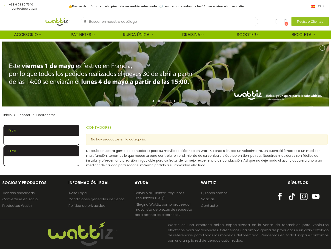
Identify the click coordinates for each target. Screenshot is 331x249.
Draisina (191, 34)
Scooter (246, 34)
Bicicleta (301, 34)
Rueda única (136, 34)
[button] (310, 21)
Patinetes (81, 34)
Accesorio (26, 34)
